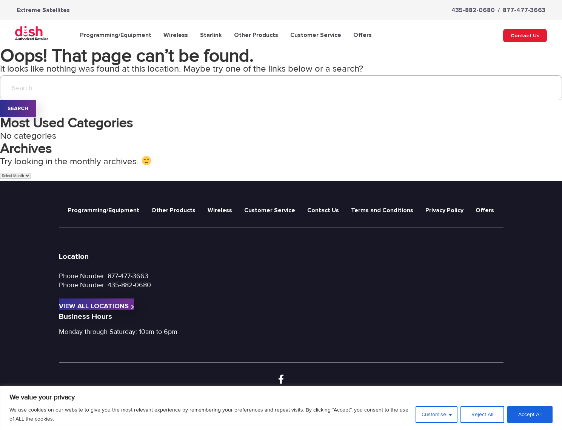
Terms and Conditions (382, 210)
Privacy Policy (444, 210)
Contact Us (525, 35)
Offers (362, 35)
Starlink (211, 35)
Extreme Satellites (43, 10)
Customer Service (315, 35)
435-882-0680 (473, 10)
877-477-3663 (524, 10)
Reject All (482, 414)
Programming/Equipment (115, 35)
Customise (434, 414)
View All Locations (96, 306)
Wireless (175, 35)
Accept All (530, 414)
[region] (281, 408)
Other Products (256, 35)
